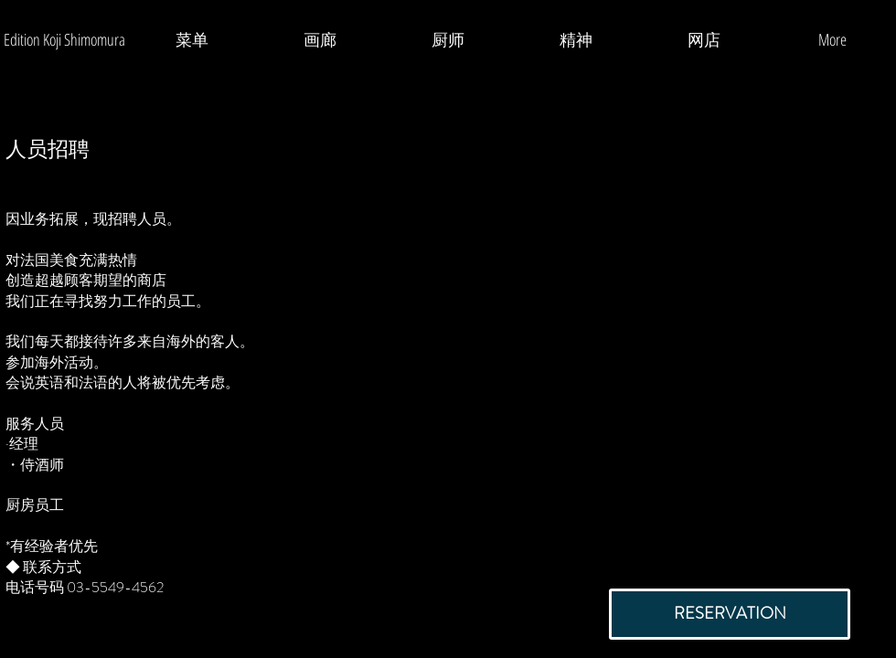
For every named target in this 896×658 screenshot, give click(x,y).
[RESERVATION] (729, 614)
